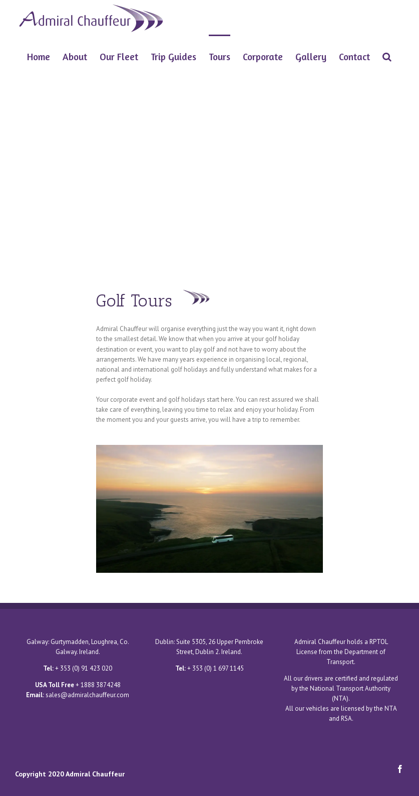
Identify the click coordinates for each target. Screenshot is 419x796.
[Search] (386, 56)
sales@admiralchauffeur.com (87, 695)
